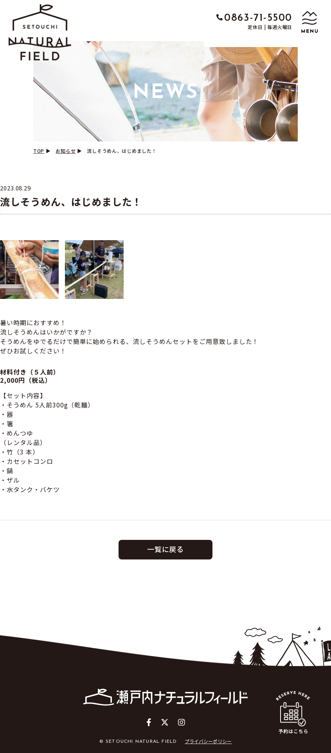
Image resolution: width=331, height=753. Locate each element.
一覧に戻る (165, 549)
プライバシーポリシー (208, 741)
